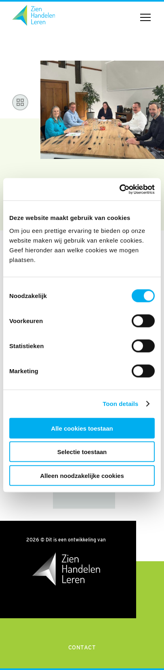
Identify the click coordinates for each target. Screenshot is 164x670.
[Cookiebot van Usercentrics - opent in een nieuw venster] (119, 189)
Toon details (120, 403)
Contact (82, 647)
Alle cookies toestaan (82, 428)
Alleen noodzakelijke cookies (82, 475)
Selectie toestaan (82, 451)
